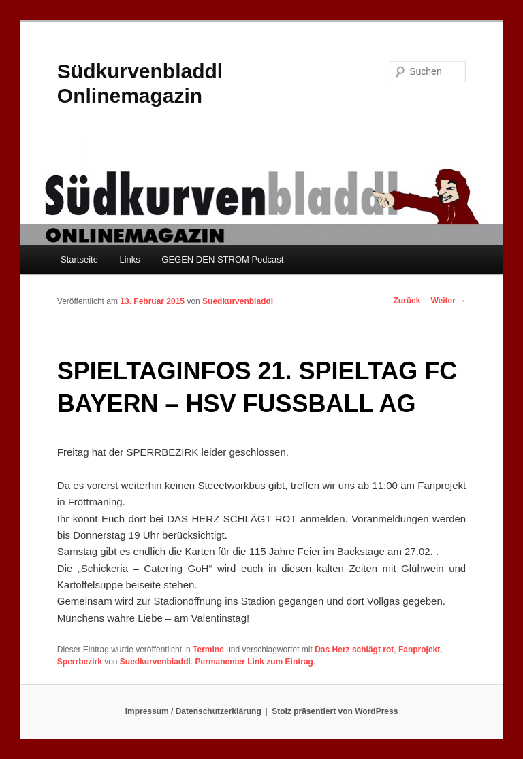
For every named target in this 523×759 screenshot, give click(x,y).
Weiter (448, 300)
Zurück (401, 300)
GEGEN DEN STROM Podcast (222, 259)
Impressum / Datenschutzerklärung (193, 711)
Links (129, 259)
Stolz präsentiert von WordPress (335, 711)
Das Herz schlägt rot (354, 649)
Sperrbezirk (79, 662)
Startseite (79, 259)
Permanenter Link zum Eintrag (254, 662)
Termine (208, 649)
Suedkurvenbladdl (237, 301)
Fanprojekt (419, 649)
